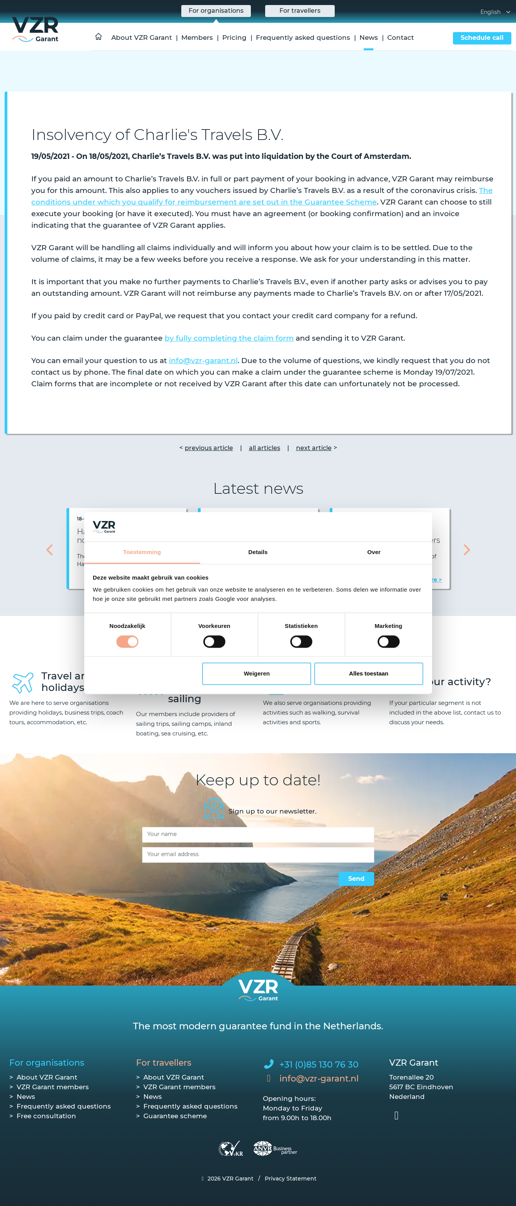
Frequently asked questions (303, 37)
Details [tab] (258, 552)
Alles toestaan (368, 673)
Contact (400, 37)
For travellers (163, 1063)
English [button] (495, 12)
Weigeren (257, 673)
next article (314, 448)
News (368, 37)
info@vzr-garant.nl (203, 360)
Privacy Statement (291, 1178)
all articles (264, 448)
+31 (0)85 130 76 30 (319, 1064)
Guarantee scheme (175, 1116)
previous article (209, 448)
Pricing (234, 37)
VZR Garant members (53, 1087)
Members (197, 37)
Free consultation (46, 1116)
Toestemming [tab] (142, 552)
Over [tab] (374, 552)
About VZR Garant (141, 37)
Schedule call (482, 37)
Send (356, 878)
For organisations (46, 1063)
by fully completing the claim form (229, 338)
